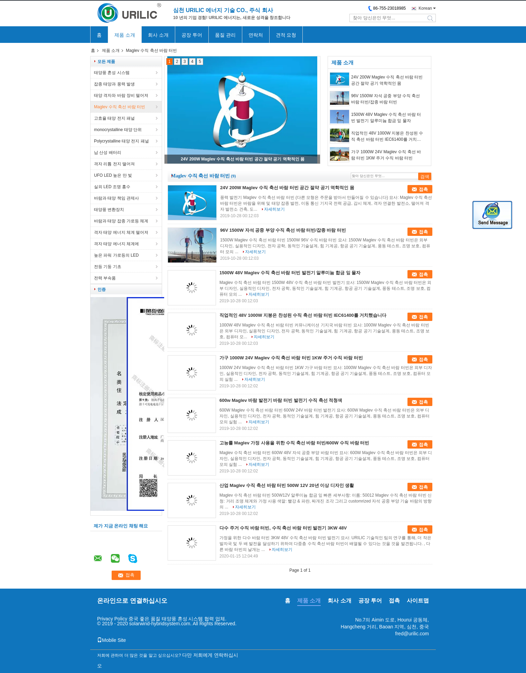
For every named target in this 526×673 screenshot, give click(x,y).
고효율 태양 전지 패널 (114, 118)
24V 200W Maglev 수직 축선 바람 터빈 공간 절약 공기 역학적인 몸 (242, 159)
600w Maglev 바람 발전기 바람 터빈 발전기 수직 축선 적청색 (280, 400)
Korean (425, 8)
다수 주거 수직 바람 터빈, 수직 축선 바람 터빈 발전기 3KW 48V (283, 528)
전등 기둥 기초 (107, 266)
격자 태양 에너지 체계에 (116, 243)
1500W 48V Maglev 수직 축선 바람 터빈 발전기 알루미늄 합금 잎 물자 (386, 117)
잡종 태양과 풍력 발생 (114, 84)
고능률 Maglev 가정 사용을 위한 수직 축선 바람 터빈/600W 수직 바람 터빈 (294, 442)
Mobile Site (111, 640)
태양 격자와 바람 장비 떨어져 (121, 95)
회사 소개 (158, 35)
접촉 (423, 189)
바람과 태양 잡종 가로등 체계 (121, 221)
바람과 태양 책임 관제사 (116, 198)
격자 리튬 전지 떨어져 (114, 164)
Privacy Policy (112, 618)
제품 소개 (124, 35)
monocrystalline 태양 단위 (118, 129)
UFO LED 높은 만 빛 (113, 175)
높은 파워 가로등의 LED (116, 255)
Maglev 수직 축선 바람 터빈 (119, 106)
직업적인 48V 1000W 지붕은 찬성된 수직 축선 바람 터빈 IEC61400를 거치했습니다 (387, 136)
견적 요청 (286, 35)
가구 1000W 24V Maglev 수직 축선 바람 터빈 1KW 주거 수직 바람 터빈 (386, 154)
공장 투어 (191, 35)
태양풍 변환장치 (109, 209)
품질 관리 (225, 35)
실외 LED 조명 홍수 (112, 186)
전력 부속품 (105, 278)
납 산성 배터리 (107, 152)
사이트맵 (418, 600)
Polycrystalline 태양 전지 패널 (121, 141)
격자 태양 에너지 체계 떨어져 (121, 232)
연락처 (255, 35)
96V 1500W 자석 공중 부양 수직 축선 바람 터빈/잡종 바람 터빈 (385, 98)
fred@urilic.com (412, 633)
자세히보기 (274, 209)
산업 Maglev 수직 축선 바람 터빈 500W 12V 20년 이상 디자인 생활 (286, 485)
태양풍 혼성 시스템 (112, 72)
